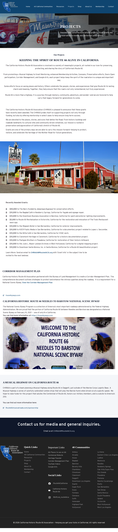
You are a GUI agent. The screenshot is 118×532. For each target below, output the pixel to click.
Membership (100, 7)
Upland (100, 502)
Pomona (100, 482)
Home (30, 7)
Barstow (75, 464)
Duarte (75, 485)
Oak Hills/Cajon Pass (106, 473)
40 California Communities (45, 7)
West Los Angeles (104, 511)
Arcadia (75, 455)
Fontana (75, 493)
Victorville (101, 505)
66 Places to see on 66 (57, 452)
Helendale (76, 502)
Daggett (75, 479)
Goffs (74, 499)
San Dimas (101, 493)
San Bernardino (103, 490)
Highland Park (78, 505)
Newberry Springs (104, 470)
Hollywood (76, 508)
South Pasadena (104, 499)
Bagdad (75, 461)
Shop (80, 7)
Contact (111, 7)
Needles (100, 467)
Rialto (99, 488)
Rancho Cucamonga (105, 485)
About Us (89, 7)
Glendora (76, 496)
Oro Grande (102, 476)
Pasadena (101, 479)
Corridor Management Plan (59, 461)
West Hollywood (104, 508)
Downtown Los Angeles (81, 482)
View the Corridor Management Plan (37, 283)
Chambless (76, 470)
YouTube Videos (54, 464)
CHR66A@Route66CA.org (64, 431)
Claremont (76, 476)
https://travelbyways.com (42, 316)
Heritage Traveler (55, 458)
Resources (62, 7)
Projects (72, 7)
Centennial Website (56, 455)
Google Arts (53, 467)
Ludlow (100, 461)
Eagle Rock (76, 488)
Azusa (74, 458)
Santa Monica (103, 496)
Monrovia (101, 464)
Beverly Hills (77, 467)
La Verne (101, 452)
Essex (74, 490)
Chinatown (76, 473)
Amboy (75, 452)
